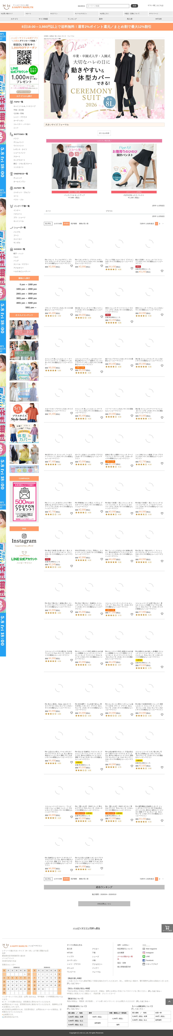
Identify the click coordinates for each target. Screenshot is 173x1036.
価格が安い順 (83, 223)
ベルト (16, 257)
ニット (16, 128)
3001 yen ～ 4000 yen (26, 298)
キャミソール (19, 221)
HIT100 (159, 19)
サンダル (17, 243)
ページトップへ (169, 1002)
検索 (134, 6)
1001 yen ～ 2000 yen (26, 289)
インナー (17, 210)
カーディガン (19, 121)
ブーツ (16, 235)
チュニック (18, 178)
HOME (46, 36)
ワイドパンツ (19, 146)
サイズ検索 (43, 19)
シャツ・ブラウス (20, 117)
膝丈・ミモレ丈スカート (23, 164)
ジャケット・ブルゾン (22, 192)
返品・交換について (133, 13)
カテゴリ (14, 19)
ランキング (72, 19)
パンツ (16, 138)
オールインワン (19, 182)
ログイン (54, 13)
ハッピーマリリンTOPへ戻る (86, 928)
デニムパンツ (19, 142)
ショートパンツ (19, 153)
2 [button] (159, 224)
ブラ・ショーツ (19, 217)
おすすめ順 (58, 223)
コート (16, 196)
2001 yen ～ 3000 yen (26, 294)
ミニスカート (19, 167)
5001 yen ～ (31, 307)
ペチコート (18, 214)
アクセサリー (19, 268)
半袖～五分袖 (19, 110)
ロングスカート (19, 160)
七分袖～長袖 (19, 113)
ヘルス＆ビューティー (22, 271)
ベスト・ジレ (19, 200)
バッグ (16, 261)
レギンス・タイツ (20, 149)
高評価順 (74, 223)
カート (29, 13)
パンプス (17, 232)
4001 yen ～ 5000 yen (26, 303)
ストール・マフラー (21, 264)
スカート (17, 156)
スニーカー (18, 239)
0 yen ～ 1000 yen (28, 284)
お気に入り (105, 13)
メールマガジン (81, 13)
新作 (101, 19)
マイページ (154, 13)
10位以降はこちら (104, 904)
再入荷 (129, 19)
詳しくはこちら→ (74, 983)
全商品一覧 (53, 36)
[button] (163, 223)
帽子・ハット (19, 254)
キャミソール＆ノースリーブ (24, 106)
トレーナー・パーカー (22, 124)
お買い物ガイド (7, 13)
